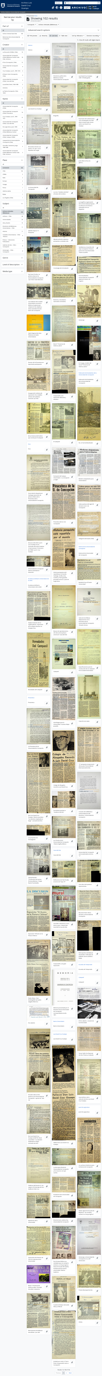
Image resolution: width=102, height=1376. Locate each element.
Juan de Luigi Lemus (84, 1107)
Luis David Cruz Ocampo (60, 1034)
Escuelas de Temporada (85, 964)
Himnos (30, 45)
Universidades (13, 220)
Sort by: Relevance (77, 36)
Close (35, 16)
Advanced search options (39, 30)
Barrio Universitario (58, 1021)
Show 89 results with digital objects (88, 40)
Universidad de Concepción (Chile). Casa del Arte (13, 80)
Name (5, 99)
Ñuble (13, 195)
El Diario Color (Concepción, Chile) (13, 75)
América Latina (13, 191)
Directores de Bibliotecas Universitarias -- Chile (13, 227)
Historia (13, 232)
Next (70, 1373)
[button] (53, 8)
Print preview (32, 36)
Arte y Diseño (13, 223)
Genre (5, 258)
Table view (63, 36)
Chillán (13, 174)
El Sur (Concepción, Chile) (13, 63)
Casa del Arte (57, 850)
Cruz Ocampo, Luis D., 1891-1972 (13, 71)
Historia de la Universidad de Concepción (87, 547)
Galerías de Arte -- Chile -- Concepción (13, 246)
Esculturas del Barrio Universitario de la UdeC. (38, 579)
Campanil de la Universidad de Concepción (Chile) (13, 141)
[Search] (83, 2)
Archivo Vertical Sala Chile (13, 34)
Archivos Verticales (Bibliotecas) (13, 212)
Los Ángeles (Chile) (13, 198)
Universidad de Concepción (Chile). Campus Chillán (13, 136)
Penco (13, 188)
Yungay (13, 185)
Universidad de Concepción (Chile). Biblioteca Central (13, 131)
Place (5, 160)
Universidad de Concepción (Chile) (13, 66)
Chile (13, 171)
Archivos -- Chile (13, 216)
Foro (29, 444)
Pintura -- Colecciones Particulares (13, 241)
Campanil (81, 977)
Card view (53, 36)
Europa (13, 181)
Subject (6, 203)
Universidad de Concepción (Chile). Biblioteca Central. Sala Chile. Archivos (13, 57)
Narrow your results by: (12, 18)
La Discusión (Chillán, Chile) (13, 52)
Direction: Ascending (93, 36)
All (3, 30)
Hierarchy (43, 36)
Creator (6, 44)
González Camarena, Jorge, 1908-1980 (13, 146)
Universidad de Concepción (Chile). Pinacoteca (13, 112)
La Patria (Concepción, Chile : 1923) (13, 92)
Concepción (13, 168)
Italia (13, 178)
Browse (58, 3)
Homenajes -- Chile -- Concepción (13, 251)
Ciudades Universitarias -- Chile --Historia (13, 235)
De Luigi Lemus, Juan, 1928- (13, 127)
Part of (6, 26)
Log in (67, 8)
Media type (7, 271)
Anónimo (13, 88)
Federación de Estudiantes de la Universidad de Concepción (88, 374)
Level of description (11, 264)
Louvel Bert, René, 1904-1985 (13, 85)
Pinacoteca (31, 697)
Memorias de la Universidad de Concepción (13, 38)
